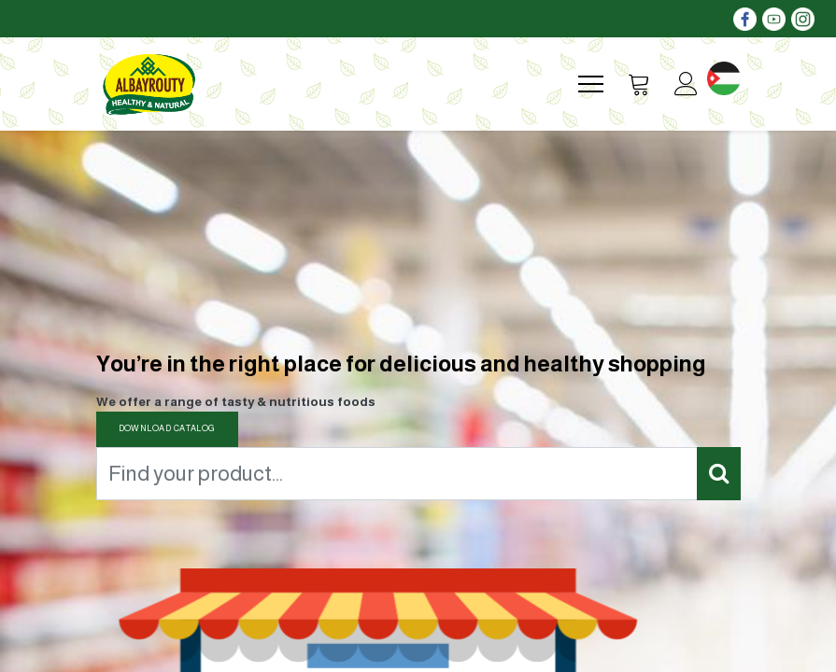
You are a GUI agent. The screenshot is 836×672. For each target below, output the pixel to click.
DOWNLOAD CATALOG (167, 428)
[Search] (719, 473)
